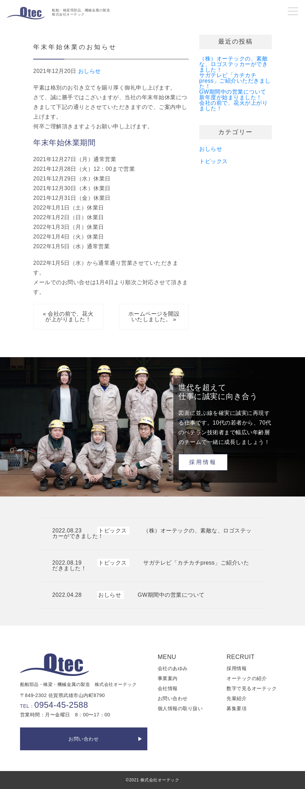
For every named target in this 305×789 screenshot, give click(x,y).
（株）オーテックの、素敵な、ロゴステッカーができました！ (233, 64)
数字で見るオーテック (252, 688)
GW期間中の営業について (232, 92)
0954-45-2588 (61, 704)
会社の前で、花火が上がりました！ (233, 105)
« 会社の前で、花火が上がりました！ (68, 316)
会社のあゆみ (173, 668)
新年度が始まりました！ (230, 97)
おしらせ (89, 71)
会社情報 (168, 688)
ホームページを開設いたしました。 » (154, 316)
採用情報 (203, 462)
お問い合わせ (83, 739)
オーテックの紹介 (247, 678)
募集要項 (237, 708)
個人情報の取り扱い (180, 708)
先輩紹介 (237, 698)
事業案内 (168, 678)
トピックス (213, 161)
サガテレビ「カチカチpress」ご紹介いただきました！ (235, 80)
